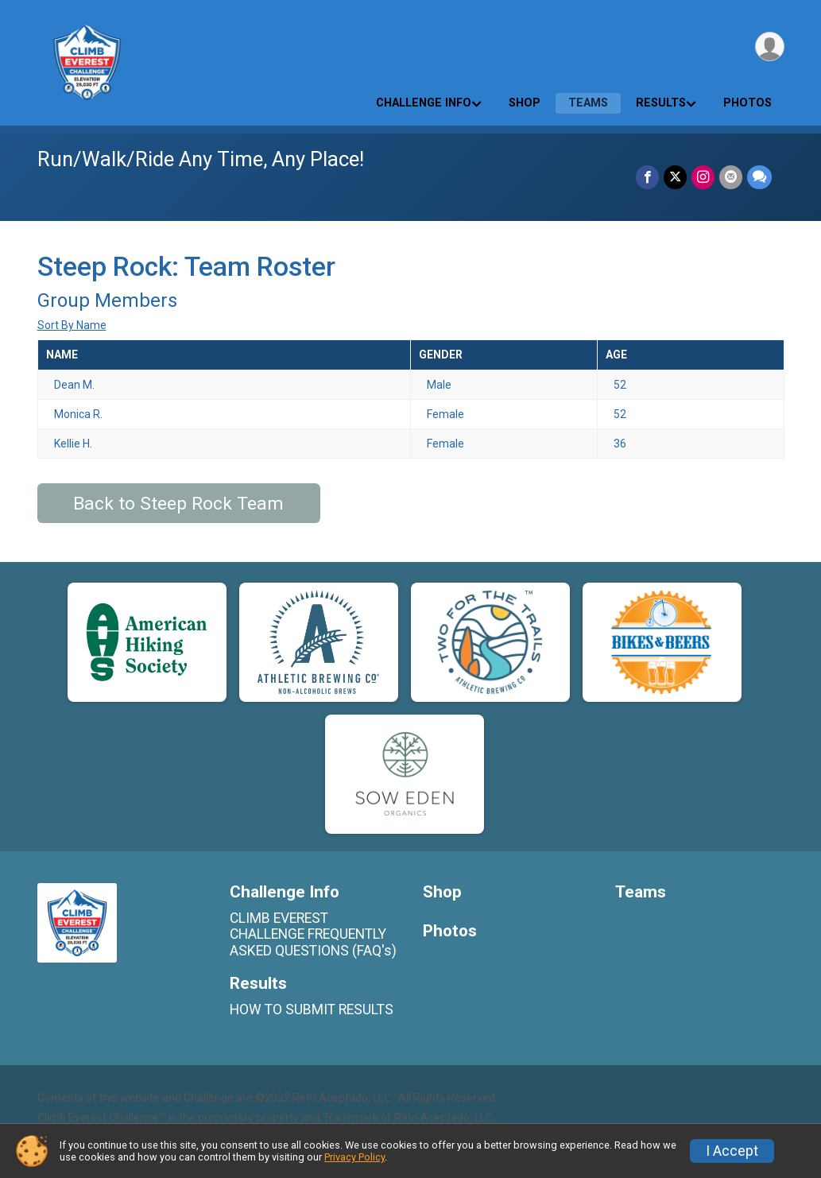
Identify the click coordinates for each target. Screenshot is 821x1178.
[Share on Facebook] (647, 176)
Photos (747, 103)
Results (661, 103)
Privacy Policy (354, 1157)
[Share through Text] (759, 176)
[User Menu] (769, 46)
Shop (524, 103)
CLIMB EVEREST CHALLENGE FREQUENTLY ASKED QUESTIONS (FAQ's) (313, 934)
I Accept (732, 1151)
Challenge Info (423, 103)
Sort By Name (71, 325)
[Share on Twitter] (675, 176)
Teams (588, 103)
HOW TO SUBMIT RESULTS (311, 1009)
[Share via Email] (730, 176)
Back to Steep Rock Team (178, 503)
